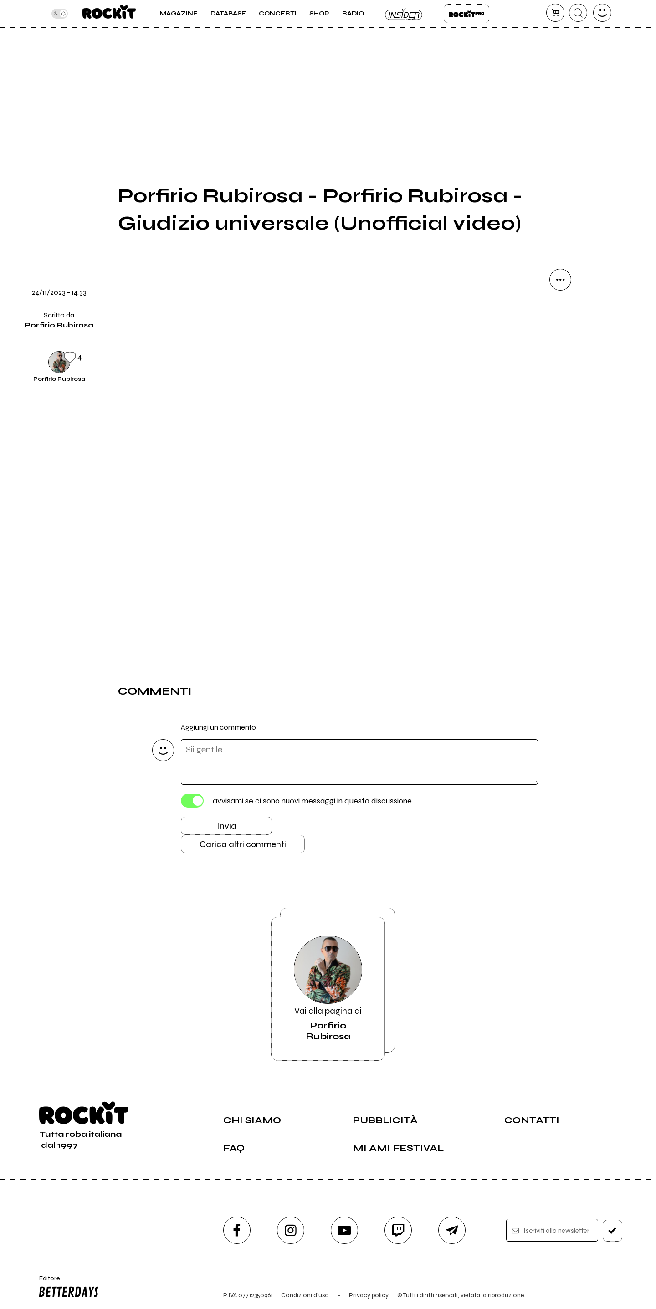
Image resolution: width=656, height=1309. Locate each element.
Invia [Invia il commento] (226, 826)
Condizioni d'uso (305, 1295)
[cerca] (578, 13)
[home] (109, 13)
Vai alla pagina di (328, 989)
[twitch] (398, 1230)
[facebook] (237, 1230)
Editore (67, 1287)
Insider (404, 14)
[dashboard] (602, 13)
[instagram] (290, 1230)
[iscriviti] (612, 1231)
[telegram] (452, 1230)
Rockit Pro (466, 13)
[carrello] (555, 13)
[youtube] (344, 1230)
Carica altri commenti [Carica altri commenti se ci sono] (243, 844)
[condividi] (560, 280)
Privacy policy (369, 1295)
